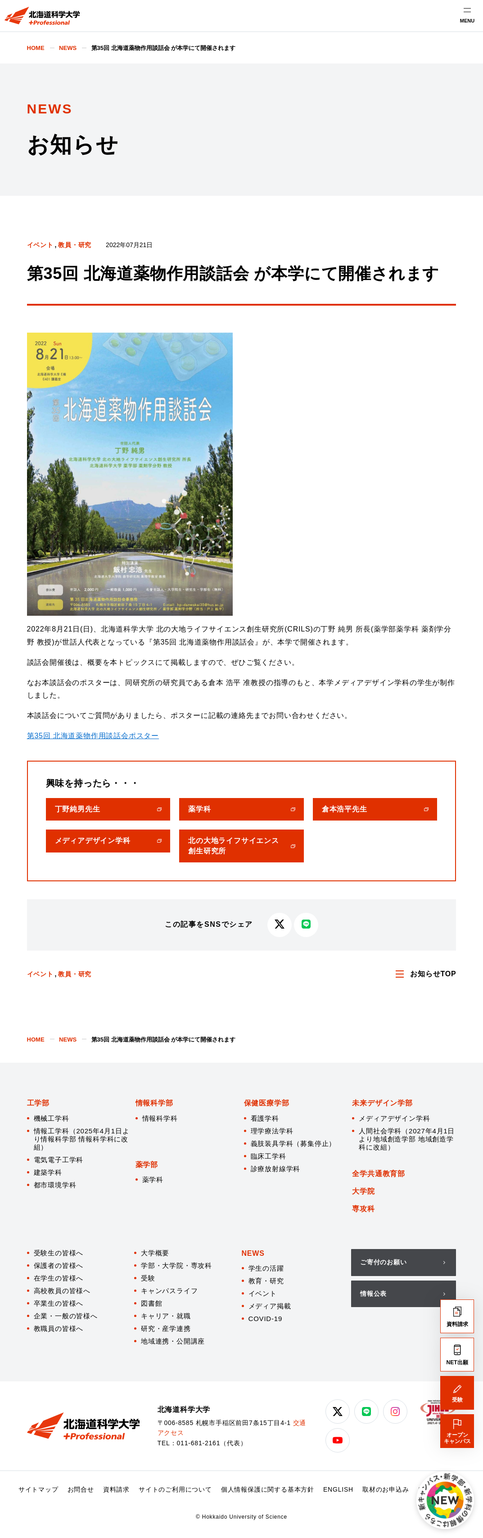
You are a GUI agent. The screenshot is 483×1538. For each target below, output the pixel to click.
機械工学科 (51, 1118)
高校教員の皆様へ (62, 1290)
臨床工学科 (268, 1156)
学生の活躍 (266, 1268)
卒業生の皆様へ (59, 1303)
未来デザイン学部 (382, 1103)
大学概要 (155, 1253)
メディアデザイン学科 (394, 1118)
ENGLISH (338, 1489)
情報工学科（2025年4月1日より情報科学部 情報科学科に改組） (82, 1139)
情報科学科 (160, 1118)
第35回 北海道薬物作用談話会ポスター (93, 736)
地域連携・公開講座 (173, 1341)
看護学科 (265, 1118)
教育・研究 (266, 1281)
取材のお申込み (385, 1489)
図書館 (151, 1303)
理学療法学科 (272, 1131)
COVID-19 (265, 1318)
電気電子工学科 (59, 1160)
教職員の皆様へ (59, 1328)
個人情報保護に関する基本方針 (267, 1489)
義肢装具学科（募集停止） (293, 1143)
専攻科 (363, 1209)
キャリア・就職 (166, 1316)
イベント (40, 244)
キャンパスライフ (169, 1290)
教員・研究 (74, 244)
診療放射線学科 (276, 1169)
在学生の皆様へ (59, 1278)
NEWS (253, 1253)
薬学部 (146, 1164)
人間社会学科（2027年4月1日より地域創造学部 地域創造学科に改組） (407, 1139)
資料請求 (116, 1489)
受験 (148, 1278)
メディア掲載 (269, 1306)
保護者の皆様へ (59, 1265)
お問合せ (81, 1489)
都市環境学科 (55, 1185)
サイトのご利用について (175, 1489)
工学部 (38, 1103)
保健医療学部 (266, 1103)
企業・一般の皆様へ (66, 1316)
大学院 (363, 1191)
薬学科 (152, 1179)
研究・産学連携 (166, 1328)
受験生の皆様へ (59, 1253)
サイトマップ (38, 1489)
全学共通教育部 (378, 1173)
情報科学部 (154, 1103)
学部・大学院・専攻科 (176, 1265)
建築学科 (48, 1172)
